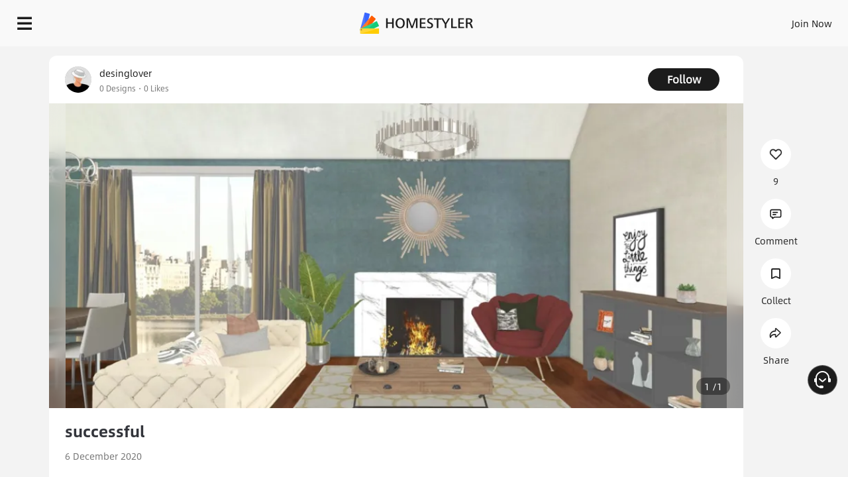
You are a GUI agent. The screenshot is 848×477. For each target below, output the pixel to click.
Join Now (652, 20)
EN (698, 20)
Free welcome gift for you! (572, 55)
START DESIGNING (782, 20)
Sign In (603, 20)
